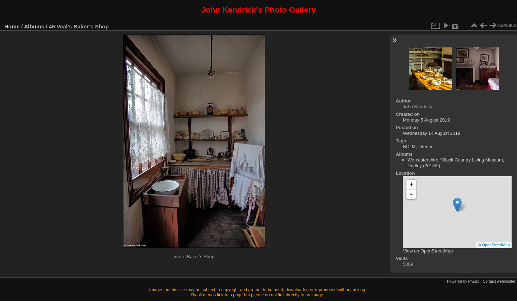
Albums (34, 26)
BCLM (409, 146)
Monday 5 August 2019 (426, 120)
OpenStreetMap (496, 245)
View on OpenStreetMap (428, 251)
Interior (425, 146)
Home (12, 26)
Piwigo (473, 281)
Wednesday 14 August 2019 (431, 133)
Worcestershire (422, 160)
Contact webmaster (499, 281)
